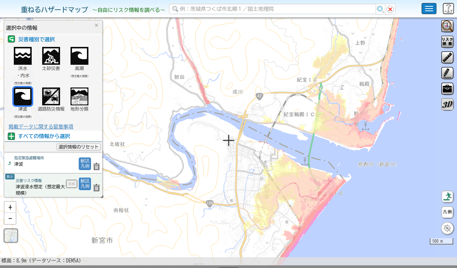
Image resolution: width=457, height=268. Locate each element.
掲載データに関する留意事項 (41, 126)
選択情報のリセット (79, 146)
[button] (10, 226)
